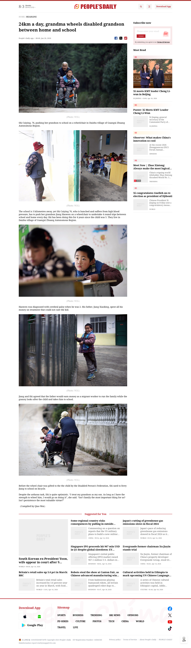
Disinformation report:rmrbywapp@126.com (37, 643)
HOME (22, 17)
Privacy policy (115, 640)
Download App (163, 6)
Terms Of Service (163, 42)
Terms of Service (130, 640)
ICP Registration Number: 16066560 (87, 640)
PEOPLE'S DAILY (165, 640)
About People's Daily (148, 640)
